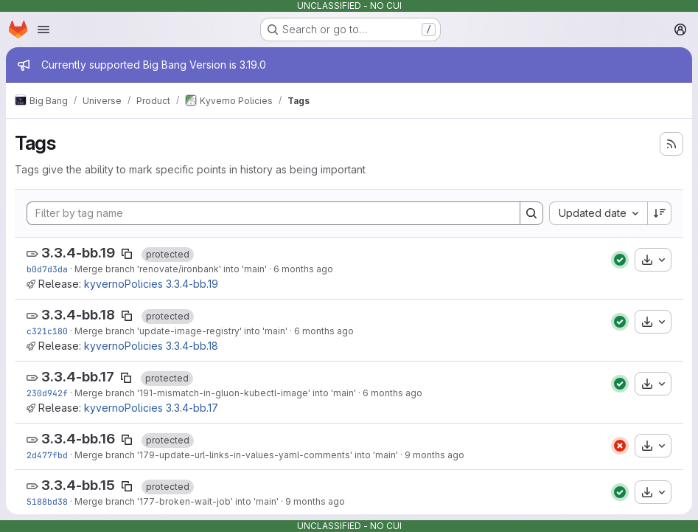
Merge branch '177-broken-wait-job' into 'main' (176, 501)
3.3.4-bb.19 (78, 252)
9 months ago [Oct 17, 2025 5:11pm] (315, 501)
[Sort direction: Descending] (659, 213)
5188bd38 (47, 501)
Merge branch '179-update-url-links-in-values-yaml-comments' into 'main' (236, 454)
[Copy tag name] (127, 254)
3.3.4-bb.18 (78, 314)
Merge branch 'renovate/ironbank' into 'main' (170, 268)
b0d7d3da (47, 268)
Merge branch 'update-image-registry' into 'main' (180, 330)
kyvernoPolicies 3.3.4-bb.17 (151, 407)
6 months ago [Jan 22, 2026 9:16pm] (303, 268)
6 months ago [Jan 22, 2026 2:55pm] (324, 330)
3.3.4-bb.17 (77, 376)
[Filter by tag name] (273, 213)
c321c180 (47, 330)
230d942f (47, 392)
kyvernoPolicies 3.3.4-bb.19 (151, 283)
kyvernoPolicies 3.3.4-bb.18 (151, 345)
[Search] (531, 213)
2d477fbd (47, 454)
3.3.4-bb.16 (78, 438)
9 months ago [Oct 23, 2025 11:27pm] (434, 454)
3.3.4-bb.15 (78, 485)
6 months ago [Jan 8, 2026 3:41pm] (392, 392)
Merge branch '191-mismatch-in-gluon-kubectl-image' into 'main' (215, 392)
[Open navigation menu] (43, 29)
